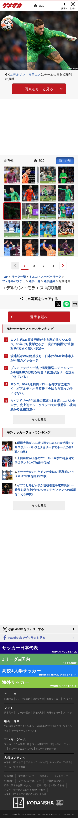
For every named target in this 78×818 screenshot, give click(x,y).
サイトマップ (61, 776)
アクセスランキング (36, 762)
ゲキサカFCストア (13, 762)
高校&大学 (38, 699)
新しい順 (65, 160)
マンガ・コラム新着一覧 (16, 744)
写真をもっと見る (39, 89)
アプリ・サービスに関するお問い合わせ (24, 790)
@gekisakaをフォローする (23, 629)
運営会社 (44, 776)
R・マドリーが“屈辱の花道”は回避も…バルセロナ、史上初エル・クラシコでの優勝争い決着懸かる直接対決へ (43, 405)
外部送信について (56, 781)
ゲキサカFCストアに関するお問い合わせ (25, 794)
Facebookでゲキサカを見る (23, 638)
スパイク (67, 699)
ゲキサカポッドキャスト (24, 731)
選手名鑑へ (39, 317)
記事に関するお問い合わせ (50, 785)
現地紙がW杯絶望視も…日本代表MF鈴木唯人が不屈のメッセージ (42, 358)
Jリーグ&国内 (23, 699)
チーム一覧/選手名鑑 (14, 767)
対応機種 (8, 776)
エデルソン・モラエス (25, 74)
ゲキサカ (12, 6)
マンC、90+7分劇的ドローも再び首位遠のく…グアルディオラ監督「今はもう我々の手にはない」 (41, 388)
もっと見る (39, 419)
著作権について (27, 776)
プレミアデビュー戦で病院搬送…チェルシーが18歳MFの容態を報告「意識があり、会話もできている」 (42, 372)
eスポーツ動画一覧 (46, 748)
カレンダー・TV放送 (60, 762)
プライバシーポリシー (30, 781)
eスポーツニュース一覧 (21, 748)
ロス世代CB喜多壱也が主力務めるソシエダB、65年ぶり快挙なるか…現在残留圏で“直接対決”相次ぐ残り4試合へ (42, 344)
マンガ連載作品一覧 (42, 744)
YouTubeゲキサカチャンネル (19, 726)
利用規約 (8, 781)
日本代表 (8, 699)
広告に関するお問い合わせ (18, 785)
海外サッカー (53, 699)
